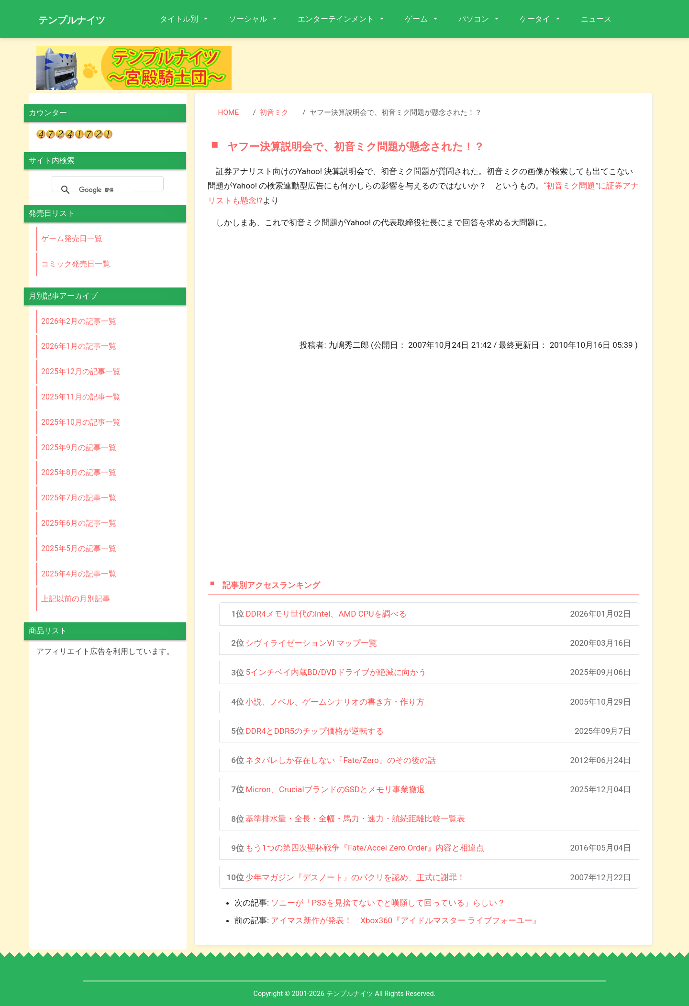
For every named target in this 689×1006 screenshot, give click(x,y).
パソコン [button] (474, 18)
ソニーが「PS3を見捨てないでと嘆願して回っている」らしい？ (388, 902)
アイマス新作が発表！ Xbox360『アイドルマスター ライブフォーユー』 (406, 920)
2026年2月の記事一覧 (78, 321)
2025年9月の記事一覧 (78, 447)
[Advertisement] (450, 67)
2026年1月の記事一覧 (78, 346)
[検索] (106, 190)
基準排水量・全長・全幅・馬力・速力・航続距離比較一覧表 (355, 818)
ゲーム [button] (417, 18)
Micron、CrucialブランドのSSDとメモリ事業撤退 (335, 789)
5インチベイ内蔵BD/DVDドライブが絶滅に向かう (335, 672)
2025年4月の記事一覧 (78, 573)
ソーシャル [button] (249, 18)
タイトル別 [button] (180, 18)
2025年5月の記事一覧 (78, 548)
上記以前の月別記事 (75, 598)
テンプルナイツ (71, 20)
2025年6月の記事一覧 (78, 523)
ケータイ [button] (536, 18)
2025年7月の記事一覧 (78, 497)
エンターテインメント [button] (337, 18)
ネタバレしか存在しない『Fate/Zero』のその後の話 (340, 760)
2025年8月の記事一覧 (78, 472)
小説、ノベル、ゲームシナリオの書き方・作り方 (334, 702)
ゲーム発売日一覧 (71, 238)
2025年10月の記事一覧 (81, 422)
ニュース (596, 18)
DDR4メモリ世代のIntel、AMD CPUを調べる (325, 614)
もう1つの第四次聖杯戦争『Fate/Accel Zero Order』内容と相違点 (364, 847)
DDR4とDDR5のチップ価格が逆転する (314, 731)
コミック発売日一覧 (75, 263)
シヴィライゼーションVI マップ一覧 (311, 643)
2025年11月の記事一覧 (81, 396)
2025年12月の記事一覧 (81, 371)
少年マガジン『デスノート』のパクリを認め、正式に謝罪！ (355, 877)
